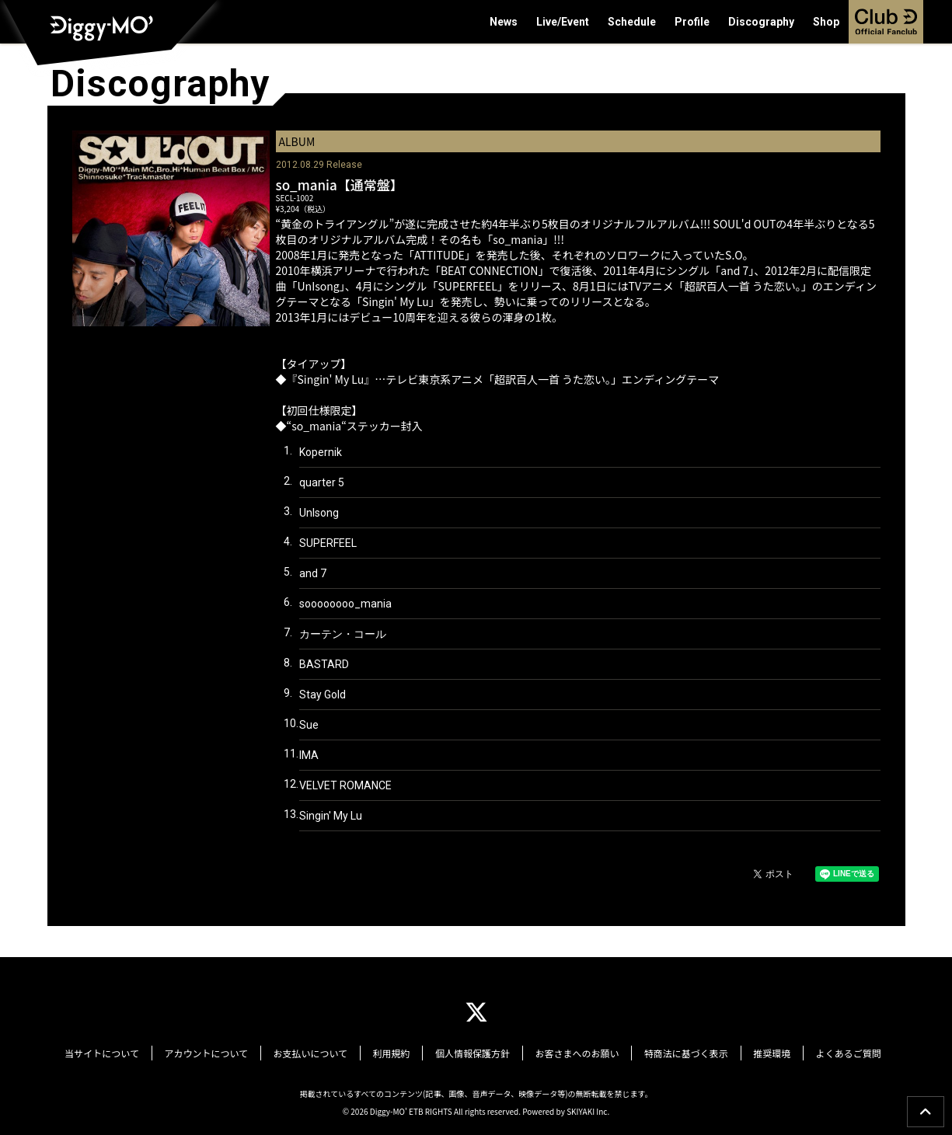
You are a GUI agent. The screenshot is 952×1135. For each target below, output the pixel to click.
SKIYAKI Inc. (588, 1107)
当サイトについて (125, 1052)
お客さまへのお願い (571, 1052)
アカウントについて (224, 1052)
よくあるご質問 (825, 1052)
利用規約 (397, 1052)
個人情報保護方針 (472, 1052)
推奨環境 (754, 1052)
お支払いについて (321, 1052)
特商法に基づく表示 (675, 1052)
